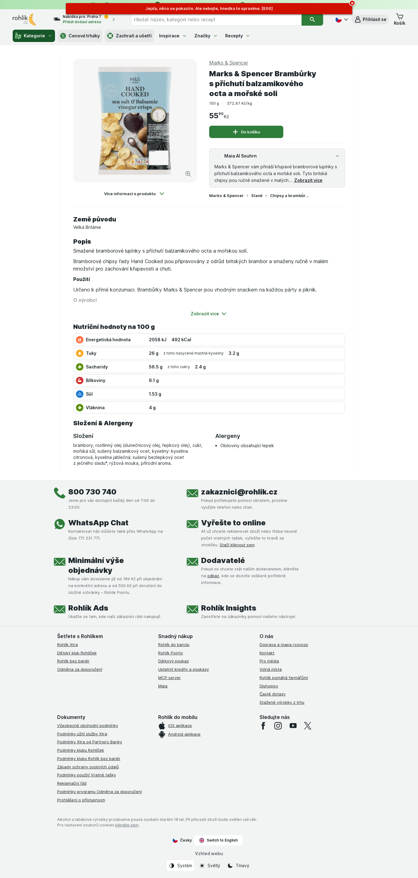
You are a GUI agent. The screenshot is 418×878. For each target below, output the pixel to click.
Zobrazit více (308, 180)
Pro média (269, 660)
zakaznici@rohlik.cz (239, 491)
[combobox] (216, 19)
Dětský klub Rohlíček (77, 652)
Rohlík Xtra (67, 644)
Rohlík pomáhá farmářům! (284, 677)
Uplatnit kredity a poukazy (183, 669)
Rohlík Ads (88, 607)
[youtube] (293, 725)
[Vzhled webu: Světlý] (209, 865)
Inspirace (173, 35)
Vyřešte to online (233, 522)
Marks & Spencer (226, 195)
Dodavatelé (223, 560)
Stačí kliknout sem (237, 544)
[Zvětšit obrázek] (188, 174)
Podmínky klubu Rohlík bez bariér (88, 758)
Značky (206, 35)
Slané (257, 195)
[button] (370, 19)
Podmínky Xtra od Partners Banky (89, 741)
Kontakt (267, 652)
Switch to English (218, 840)
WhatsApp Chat (98, 522)
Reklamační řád (72, 783)
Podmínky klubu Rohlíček (80, 750)
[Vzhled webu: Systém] (180, 865)
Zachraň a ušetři (129, 36)
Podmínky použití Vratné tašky (86, 774)
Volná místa (271, 669)
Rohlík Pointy (170, 652)
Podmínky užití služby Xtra (82, 733)
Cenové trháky (80, 36)
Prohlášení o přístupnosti (81, 799)
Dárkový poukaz (173, 660)
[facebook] (263, 725)
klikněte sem (126, 825)
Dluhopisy (269, 685)
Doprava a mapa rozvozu (284, 644)
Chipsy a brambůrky (290, 195)
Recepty (237, 35)
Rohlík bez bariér (73, 660)
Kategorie (34, 36)
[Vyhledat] (312, 19)
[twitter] (307, 725)
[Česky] (341, 19)
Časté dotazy (272, 693)
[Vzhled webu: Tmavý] (238, 865)
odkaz (213, 575)
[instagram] (278, 725)
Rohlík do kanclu (173, 644)
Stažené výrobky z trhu (282, 702)
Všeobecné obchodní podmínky (87, 725)
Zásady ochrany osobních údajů (88, 766)
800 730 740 (92, 491)
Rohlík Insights (228, 607)
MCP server (169, 677)
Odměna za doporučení (79, 669)
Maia (162, 685)
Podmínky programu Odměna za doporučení (99, 791)
